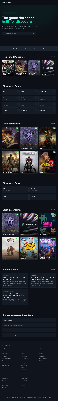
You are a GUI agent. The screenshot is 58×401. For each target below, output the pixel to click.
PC (3, 38)
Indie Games (24, 365)
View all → (53, 57)
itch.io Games (42, 363)
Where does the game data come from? (29, 325)
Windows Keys (5, 378)
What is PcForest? (29, 320)
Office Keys (5, 380)
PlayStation (9, 38)
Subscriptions (5, 389)
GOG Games (42, 360)
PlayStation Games (6, 358)
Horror (22, 367)
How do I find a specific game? (29, 330)
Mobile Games (5, 365)
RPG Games (24, 356)
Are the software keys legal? (29, 335)
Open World (24, 369)
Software (4, 392)
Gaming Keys (5, 385)
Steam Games (42, 356)
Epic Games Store (43, 358)
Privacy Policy (24, 383)
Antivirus (4, 383)
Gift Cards (4, 387)
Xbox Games (5, 360)
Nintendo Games (6, 363)
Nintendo (21, 38)
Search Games (24, 378)
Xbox (16, 38)
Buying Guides (24, 380)
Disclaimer (23, 385)
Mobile (27, 38)
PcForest (6, 345)
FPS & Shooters (24, 358)
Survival (22, 372)
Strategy (23, 363)
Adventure (23, 360)
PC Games (4, 356)
